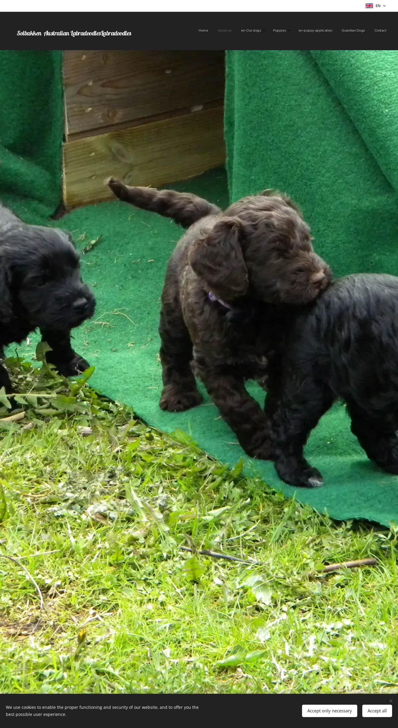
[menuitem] (325, 31)
